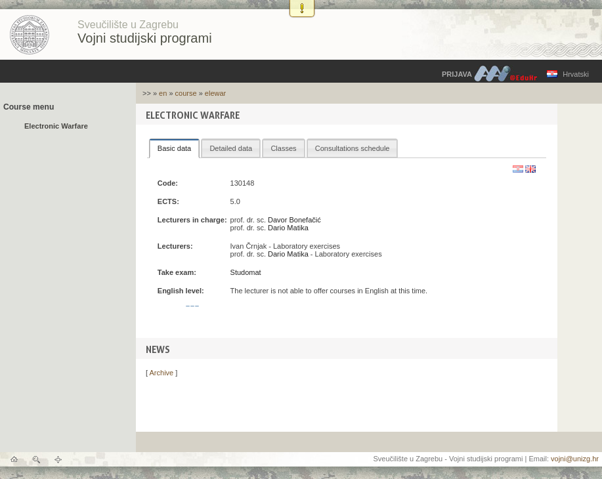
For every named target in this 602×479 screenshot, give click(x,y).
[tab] (174, 148)
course (186, 93)
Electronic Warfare (56, 126)
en (163, 93)
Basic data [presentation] (174, 148)
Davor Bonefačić (294, 220)
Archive (162, 373)
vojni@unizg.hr (575, 459)
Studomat (245, 272)
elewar (215, 93)
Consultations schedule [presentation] (352, 148)
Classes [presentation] (283, 148)
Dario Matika (288, 228)
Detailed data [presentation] (230, 148)
